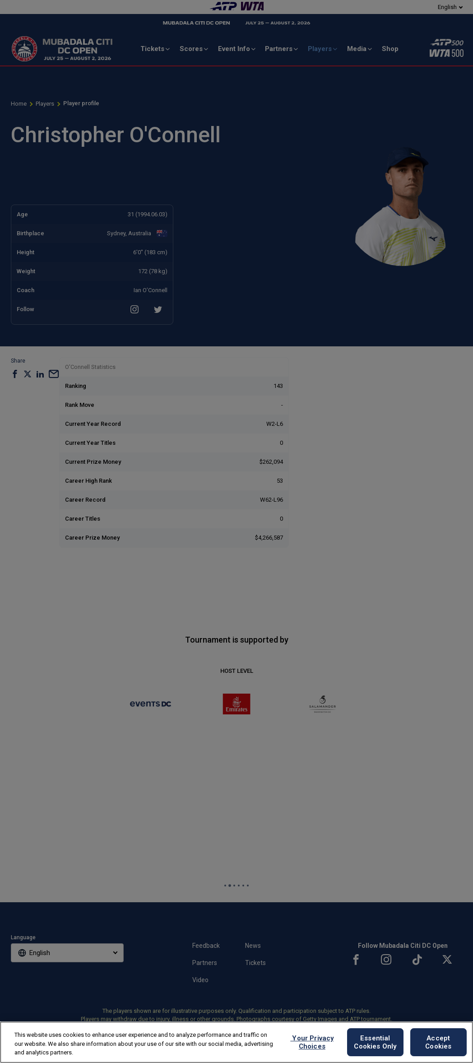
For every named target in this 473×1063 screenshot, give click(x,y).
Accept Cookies (438, 1042)
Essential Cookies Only (375, 1042)
